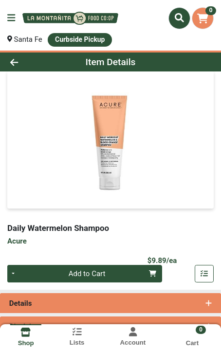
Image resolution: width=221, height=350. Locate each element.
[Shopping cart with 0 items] (203, 18)
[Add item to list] (204, 273)
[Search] (179, 18)
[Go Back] (33, 62)
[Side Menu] (11, 18)
